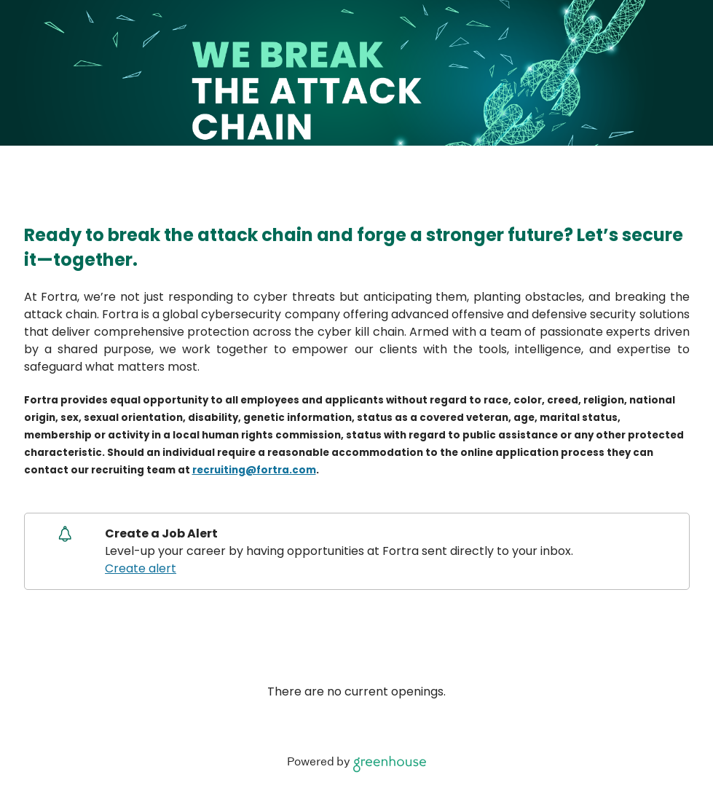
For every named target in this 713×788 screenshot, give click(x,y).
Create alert (140, 568)
